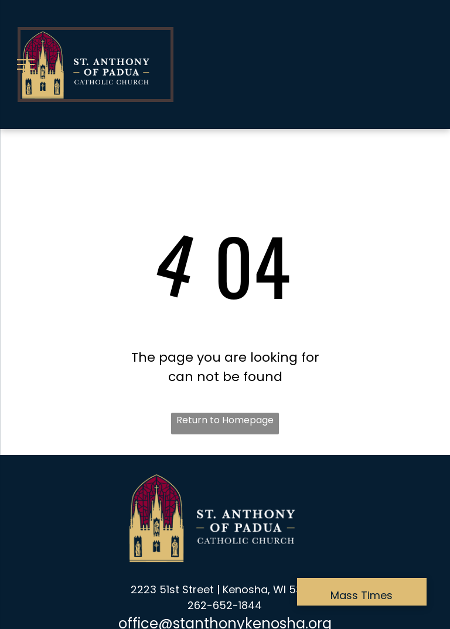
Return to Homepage (225, 420)
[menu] (26, 64)
